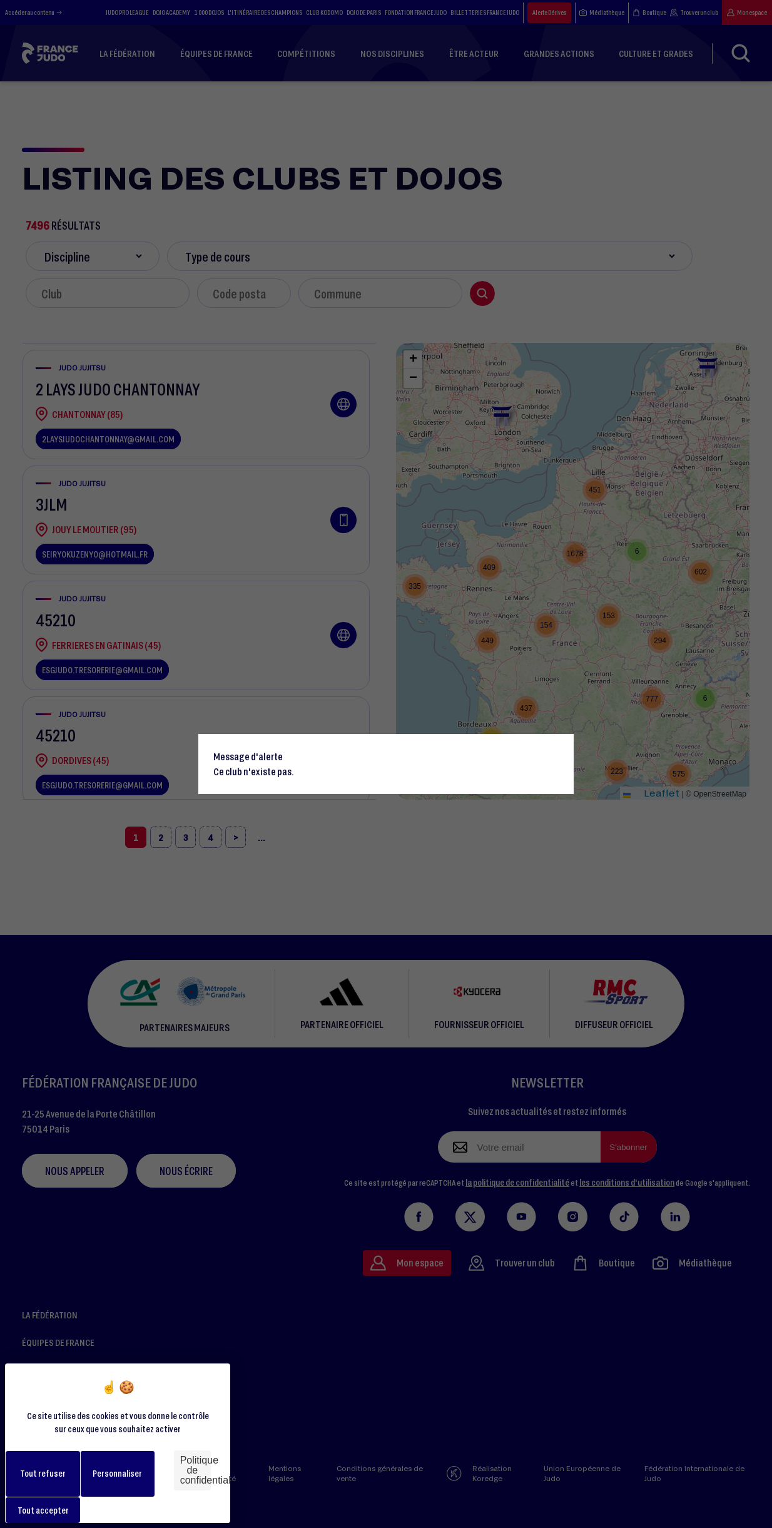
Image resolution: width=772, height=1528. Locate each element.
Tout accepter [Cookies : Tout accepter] (43, 1510)
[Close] (558, 748)
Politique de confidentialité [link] (195, 1470)
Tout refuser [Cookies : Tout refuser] (43, 1473)
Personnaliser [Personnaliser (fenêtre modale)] (117, 1473)
